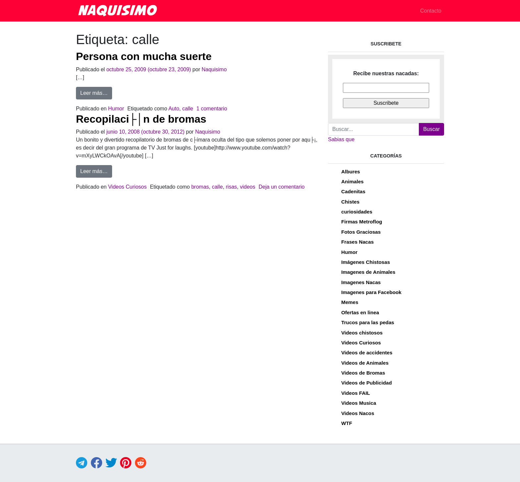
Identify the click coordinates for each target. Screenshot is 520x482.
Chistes (350, 202)
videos (247, 187)
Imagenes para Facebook (371, 292)
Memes (349, 302)
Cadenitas (353, 191)
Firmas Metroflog (361, 221)
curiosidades (356, 211)
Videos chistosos (362, 332)
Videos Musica (358, 403)
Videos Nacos (357, 413)
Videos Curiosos (127, 187)
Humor (116, 108)
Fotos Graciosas (361, 232)
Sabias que (341, 139)
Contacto (430, 11)
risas (231, 187)
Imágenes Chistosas (365, 262)
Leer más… (96, 92)
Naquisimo (214, 69)
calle (187, 108)
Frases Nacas (357, 242)
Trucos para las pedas (367, 322)
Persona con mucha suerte (144, 56)
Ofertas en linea (360, 312)
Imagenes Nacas (361, 282)
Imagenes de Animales (368, 272)
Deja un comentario (282, 187)
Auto (173, 108)
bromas (200, 187)
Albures (350, 171)
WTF (346, 423)
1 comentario (211, 108)
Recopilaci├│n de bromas (141, 119)
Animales (352, 181)
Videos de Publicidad (366, 383)
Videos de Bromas (363, 373)
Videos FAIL (355, 393)
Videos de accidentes (366, 352)
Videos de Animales (365, 363)
